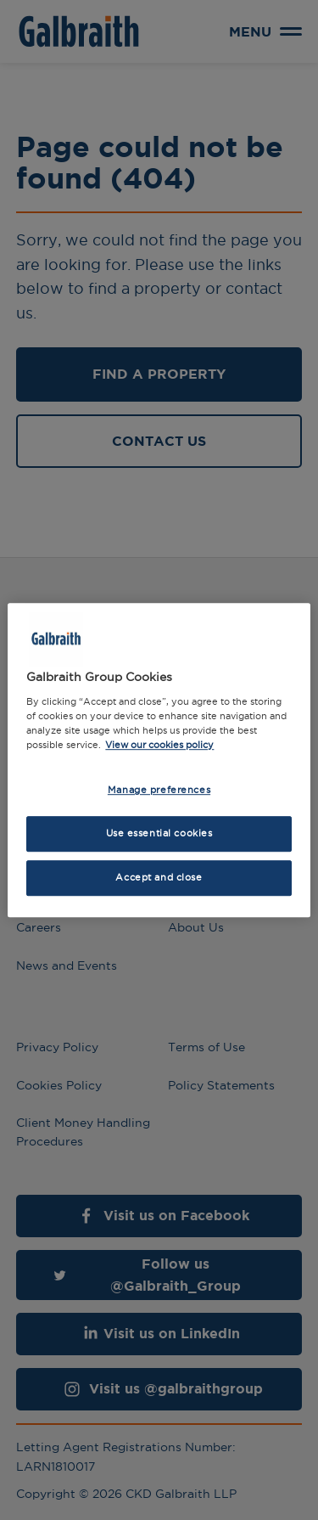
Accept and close (158, 877)
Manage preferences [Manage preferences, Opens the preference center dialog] (159, 790)
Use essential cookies (159, 833)
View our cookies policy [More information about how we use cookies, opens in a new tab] (159, 745)
